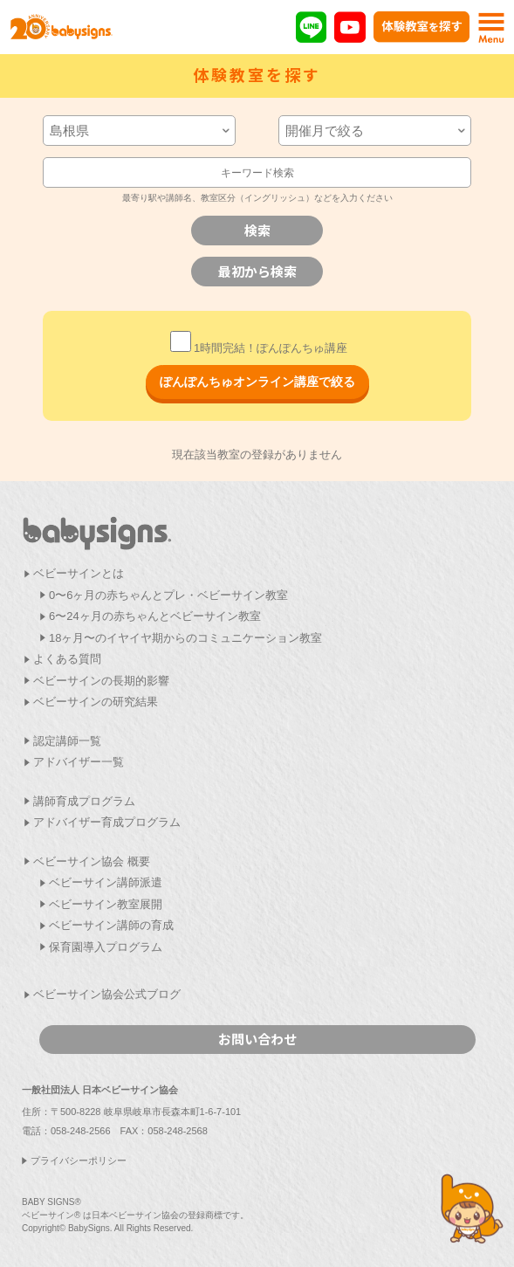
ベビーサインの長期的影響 (101, 680)
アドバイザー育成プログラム (107, 822)
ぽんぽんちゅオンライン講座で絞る (257, 382)
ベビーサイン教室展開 (105, 904)
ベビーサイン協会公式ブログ (107, 994)
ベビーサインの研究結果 (95, 701)
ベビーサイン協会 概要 (91, 861)
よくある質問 (67, 658)
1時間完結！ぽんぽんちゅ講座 (258, 348)
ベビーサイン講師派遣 (105, 882)
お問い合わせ (257, 1038)
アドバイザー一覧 (78, 761)
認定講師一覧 (67, 740)
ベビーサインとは (78, 573)
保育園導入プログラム (105, 947)
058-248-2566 (81, 1131)
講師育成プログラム (84, 801)
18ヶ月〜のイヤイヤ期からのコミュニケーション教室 (185, 637)
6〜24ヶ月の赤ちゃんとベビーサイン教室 (155, 616)
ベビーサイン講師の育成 (111, 925)
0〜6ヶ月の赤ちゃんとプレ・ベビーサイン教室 (168, 595)
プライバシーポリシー (79, 1160)
